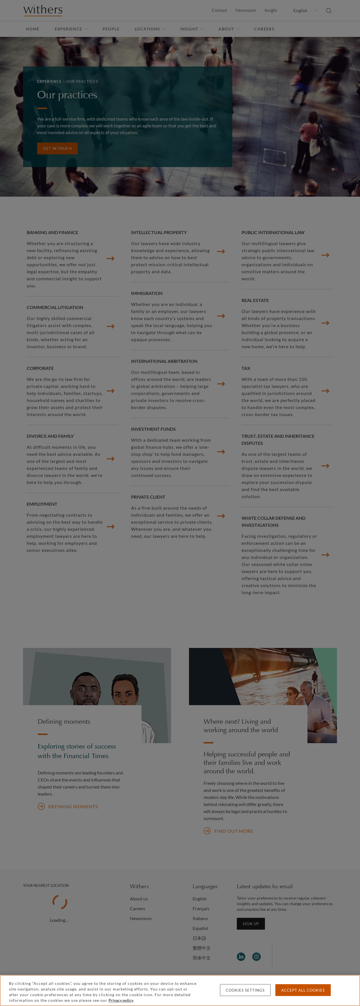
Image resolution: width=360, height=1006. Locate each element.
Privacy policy (121, 1000)
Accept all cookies (303, 990)
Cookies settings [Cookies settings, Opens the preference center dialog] (245, 990)
